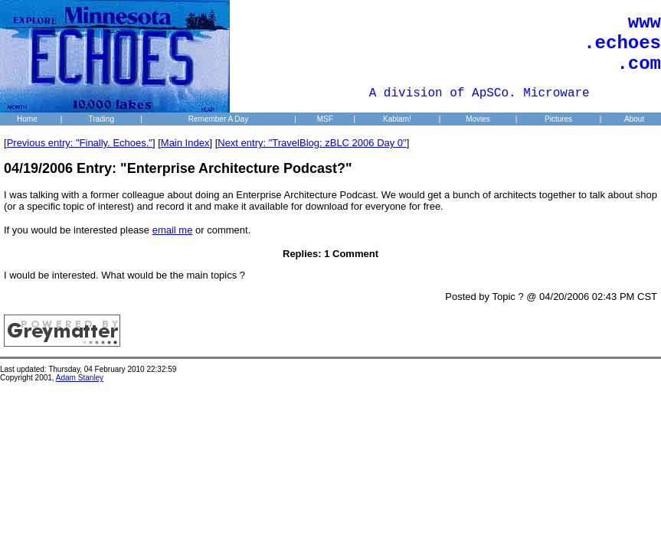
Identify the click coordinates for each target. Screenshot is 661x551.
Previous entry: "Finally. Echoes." (79, 142)
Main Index (185, 142)
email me (172, 230)
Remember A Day (218, 119)
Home (27, 119)
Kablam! (397, 119)
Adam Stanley (79, 377)
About (634, 119)
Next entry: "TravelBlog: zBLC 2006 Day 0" (312, 142)
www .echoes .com (622, 43)
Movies (478, 119)
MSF (325, 119)
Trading (101, 119)
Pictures (558, 119)
